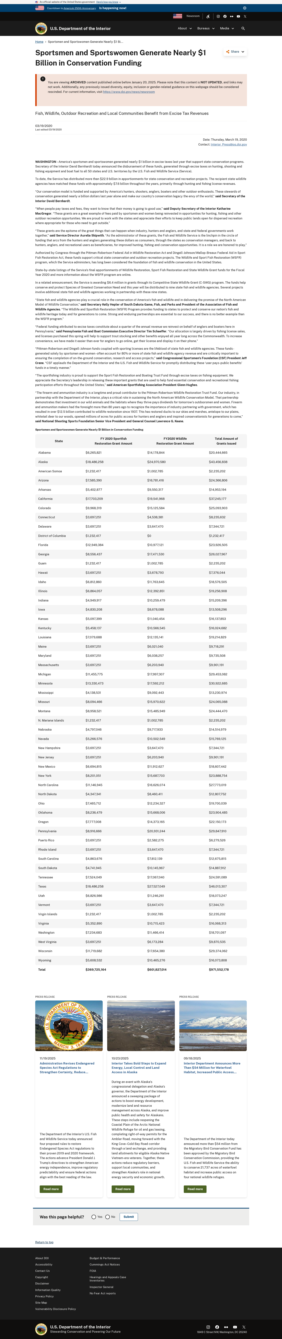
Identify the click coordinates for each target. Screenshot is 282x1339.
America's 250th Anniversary (80, 8)
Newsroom (193, 16)
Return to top (44, 1242)
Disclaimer (42, 1283)
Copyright (41, 1277)
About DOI (42, 1258)
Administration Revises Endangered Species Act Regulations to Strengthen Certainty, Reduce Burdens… (67, 1068)
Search (243, 28)
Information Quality (48, 1290)
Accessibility (43, 1264)
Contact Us (42, 1270)
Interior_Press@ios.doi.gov (229, 144)
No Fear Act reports (103, 1293)
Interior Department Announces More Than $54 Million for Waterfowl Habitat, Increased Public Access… (212, 1068)
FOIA (93, 1270)
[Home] (41, 28)
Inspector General (102, 1287)
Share (235, 51)
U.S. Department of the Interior (80, 28)
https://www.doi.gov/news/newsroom (129, 92)
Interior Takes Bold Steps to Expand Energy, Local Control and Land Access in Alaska (139, 1068)
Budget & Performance (105, 1258)
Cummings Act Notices (105, 1264)
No (113, 1217)
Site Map (41, 1302)
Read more (51, 1189)
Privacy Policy (44, 1296)
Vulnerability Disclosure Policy (55, 1309)
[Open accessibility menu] (208, 16)
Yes (99, 1217)
